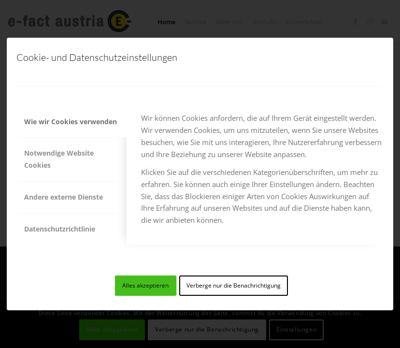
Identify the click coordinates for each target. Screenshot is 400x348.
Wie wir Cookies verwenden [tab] (70, 121)
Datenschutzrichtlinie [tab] (59, 228)
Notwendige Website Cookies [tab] (59, 159)
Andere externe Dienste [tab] (63, 197)
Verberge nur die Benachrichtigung (233, 285)
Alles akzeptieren (145, 285)
